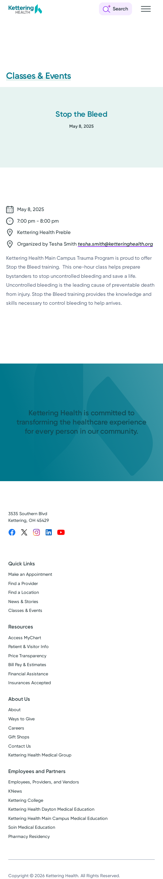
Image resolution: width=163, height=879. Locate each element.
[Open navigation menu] (146, 8)
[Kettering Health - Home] (25, 9)
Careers (16, 728)
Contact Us (19, 746)
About (14, 709)
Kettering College (25, 800)
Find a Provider (23, 583)
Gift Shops (18, 737)
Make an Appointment (30, 574)
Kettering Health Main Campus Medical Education (58, 818)
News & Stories (23, 601)
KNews (15, 791)
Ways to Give (21, 719)
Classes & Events (25, 610)
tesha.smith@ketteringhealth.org (115, 244)
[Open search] (115, 8)
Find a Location (23, 592)
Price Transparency (27, 655)
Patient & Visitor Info (28, 646)
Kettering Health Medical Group (39, 755)
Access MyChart (24, 637)
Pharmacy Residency (29, 836)
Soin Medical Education (31, 827)
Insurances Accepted (29, 682)
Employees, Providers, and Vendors (43, 782)
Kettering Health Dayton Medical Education (51, 809)
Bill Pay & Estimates (27, 664)
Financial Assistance (28, 674)
